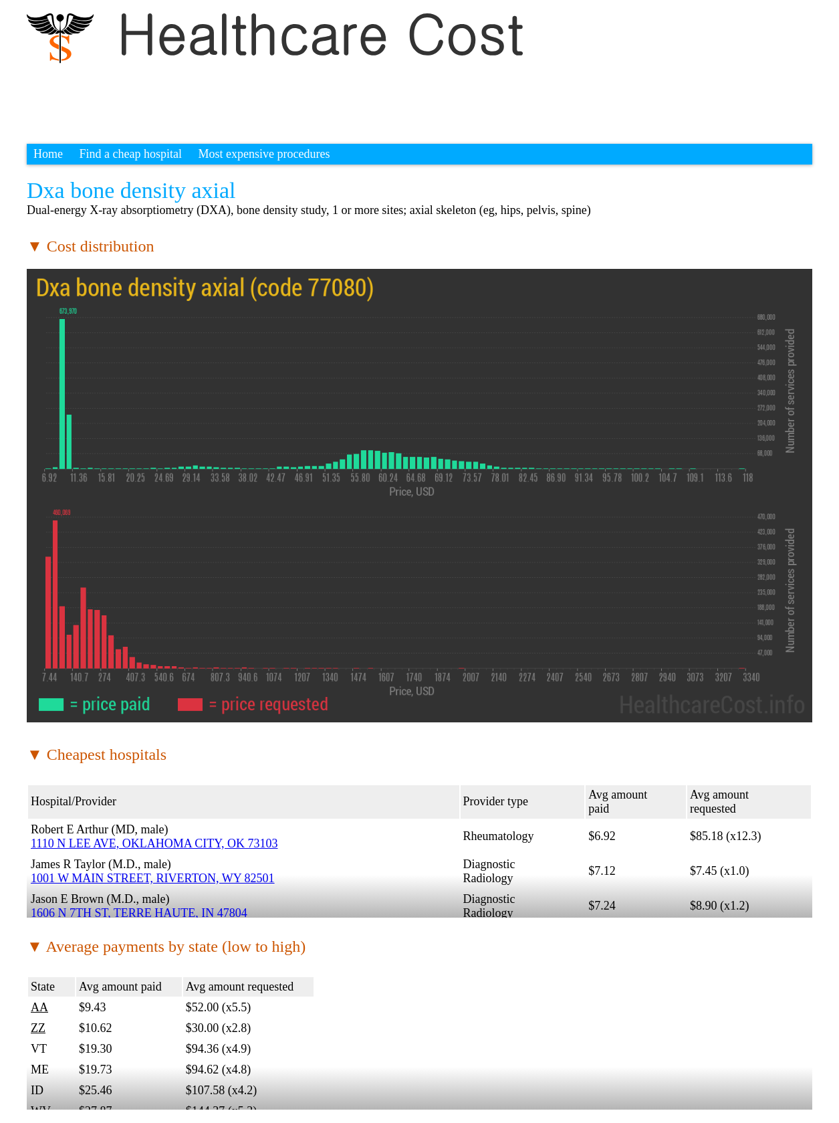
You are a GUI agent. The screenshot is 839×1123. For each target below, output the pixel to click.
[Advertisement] (270, 97)
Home (48, 154)
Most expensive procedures (264, 154)
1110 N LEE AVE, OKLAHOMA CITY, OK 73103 (154, 843)
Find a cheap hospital (131, 154)
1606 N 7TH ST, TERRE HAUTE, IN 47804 (139, 913)
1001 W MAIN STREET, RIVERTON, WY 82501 (153, 878)
